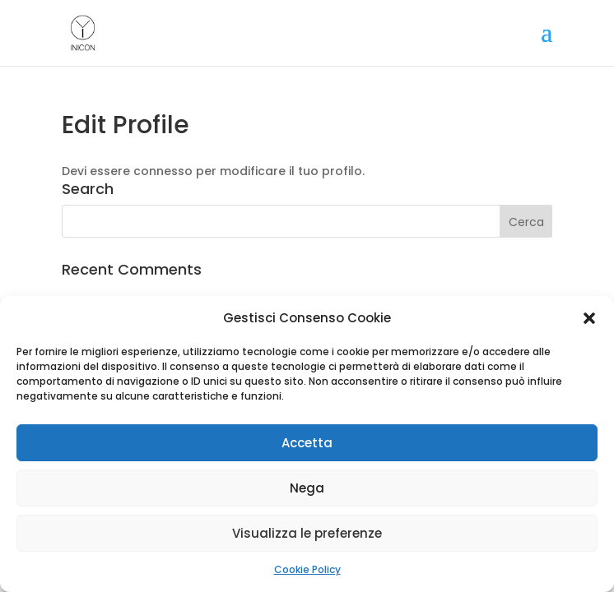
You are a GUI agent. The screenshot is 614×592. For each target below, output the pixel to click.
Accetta (307, 442)
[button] (589, 318)
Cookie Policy (307, 569)
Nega (307, 488)
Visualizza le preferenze (307, 533)
